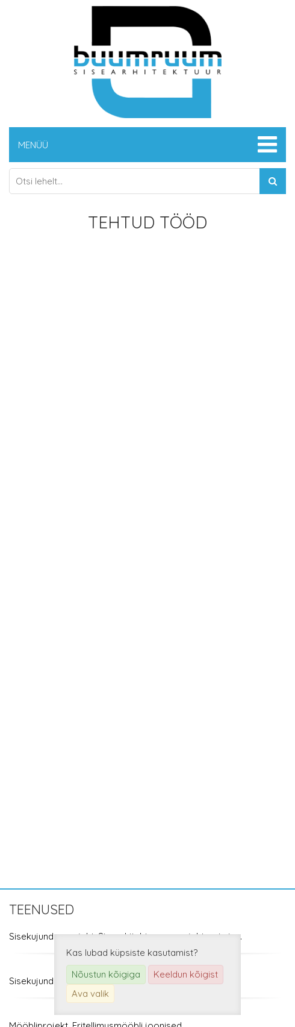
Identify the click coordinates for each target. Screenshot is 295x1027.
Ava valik (90, 993)
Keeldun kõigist (186, 974)
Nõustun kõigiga (106, 974)
